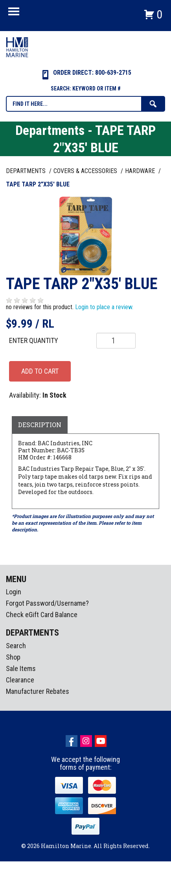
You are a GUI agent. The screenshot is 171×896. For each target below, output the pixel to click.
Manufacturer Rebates (37, 691)
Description (39, 424)
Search (16, 646)
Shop (13, 657)
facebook (71, 741)
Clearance (20, 680)
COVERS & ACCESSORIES (86, 171)
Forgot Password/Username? (47, 603)
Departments (26, 171)
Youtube (101, 741)
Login (13, 592)
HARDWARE (140, 171)
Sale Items (21, 668)
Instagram (86, 741)
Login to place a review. (104, 307)
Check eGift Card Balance (41, 614)
